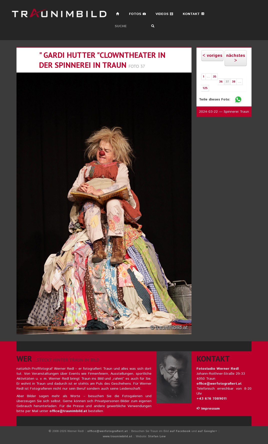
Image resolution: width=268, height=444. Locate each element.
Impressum (208, 408)
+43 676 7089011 (211, 398)
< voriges (212, 55)
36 (221, 82)
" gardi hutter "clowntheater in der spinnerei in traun (102, 60)
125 (205, 88)
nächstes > (235, 58)
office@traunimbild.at (68, 411)
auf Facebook (180, 431)
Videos (164, 13)
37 (227, 82)
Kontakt (193, 13)
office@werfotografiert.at (219, 383)
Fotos (137, 13)
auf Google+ (207, 431)
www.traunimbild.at (117, 436)
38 (233, 82)
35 (214, 77)
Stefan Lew (157, 436)
